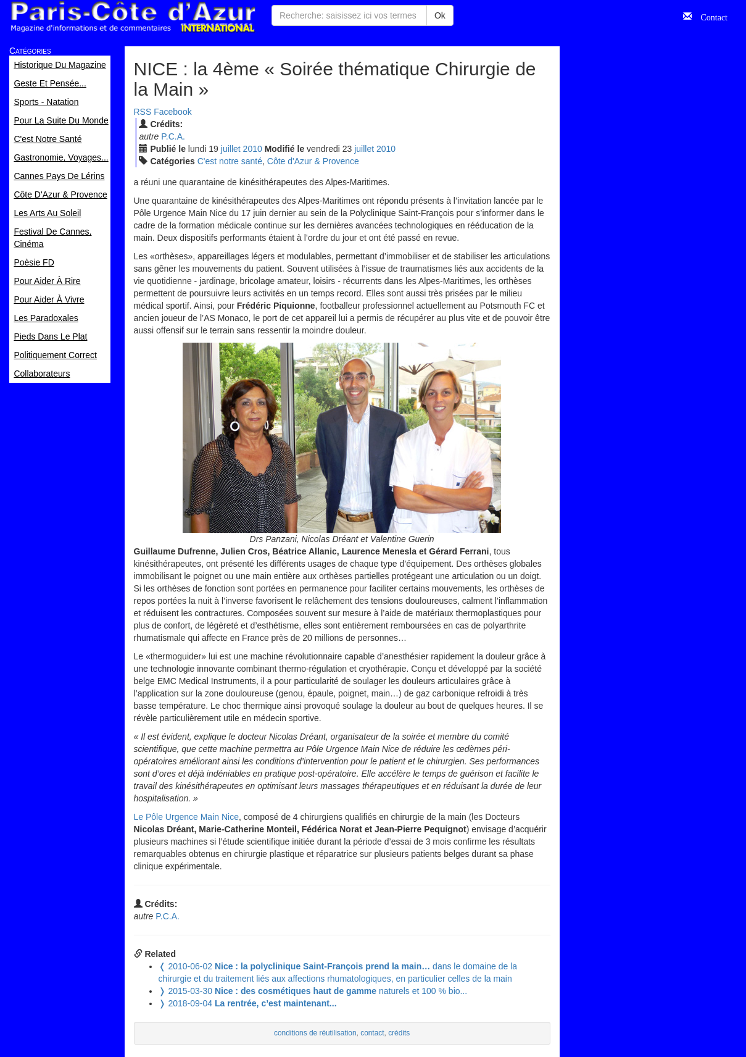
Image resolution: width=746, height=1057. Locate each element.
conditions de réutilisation (315, 1033)
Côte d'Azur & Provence (313, 161)
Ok (440, 15)
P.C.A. (173, 136)
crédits (399, 1033)
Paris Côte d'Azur (132, 17)
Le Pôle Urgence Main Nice (186, 817)
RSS (143, 112)
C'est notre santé (229, 161)
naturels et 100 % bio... (313, 991)
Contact (709, 16)
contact (372, 1033)
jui (231, 149)
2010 (252, 149)
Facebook (172, 112)
